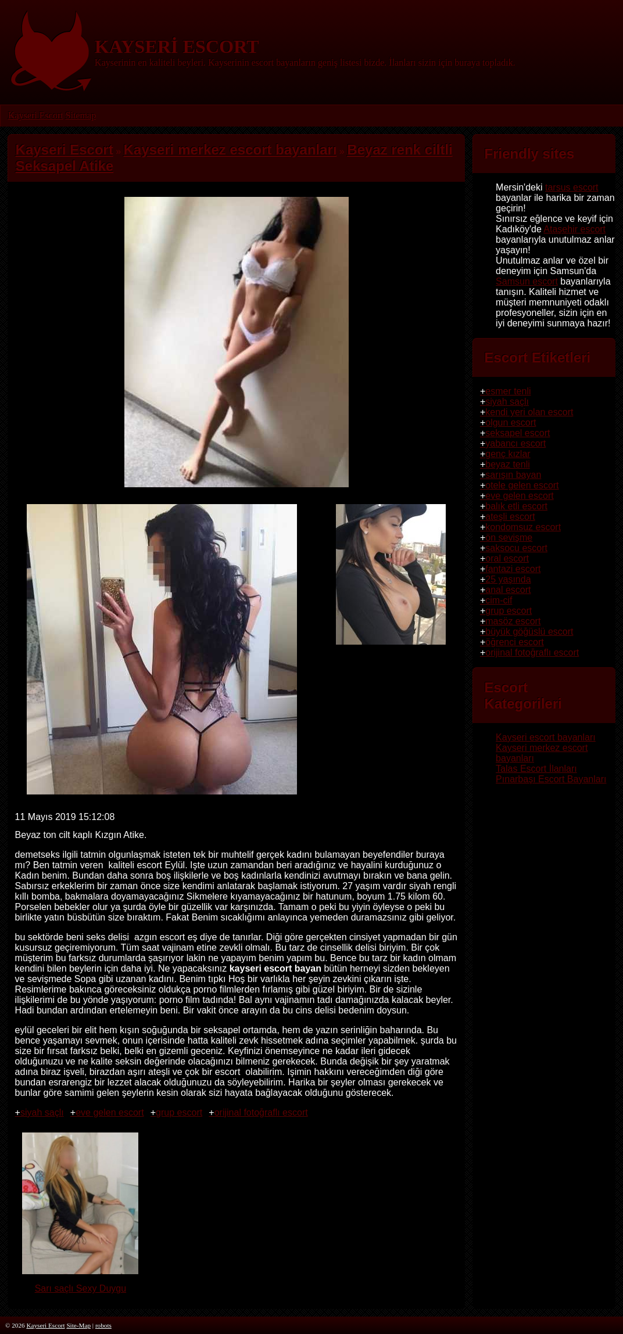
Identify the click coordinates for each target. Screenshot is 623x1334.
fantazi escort (512, 569)
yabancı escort (515, 443)
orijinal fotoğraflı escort (261, 1112)
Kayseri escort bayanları (546, 737)
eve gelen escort (110, 1112)
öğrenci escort (514, 642)
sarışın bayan (513, 475)
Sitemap (80, 115)
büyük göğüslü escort (529, 632)
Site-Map (78, 1325)
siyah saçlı (42, 1112)
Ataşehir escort (574, 229)
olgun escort (510, 422)
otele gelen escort (521, 485)
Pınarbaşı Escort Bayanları (551, 779)
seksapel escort (517, 433)
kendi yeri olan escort (529, 412)
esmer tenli (508, 391)
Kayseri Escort (35, 115)
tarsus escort (572, 187)
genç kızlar (507, 454)
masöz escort (512, 621)
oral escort (507, 558)
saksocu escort (516, 548)
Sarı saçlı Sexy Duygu (80, 1283)
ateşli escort (510, 517)
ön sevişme (508, 537)
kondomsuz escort (523, 527)
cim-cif (498, 600)
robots (103, 1325)
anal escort (508, 590)
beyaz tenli (507, 464)
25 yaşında (508, 579)
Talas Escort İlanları (536, 769)
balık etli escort (516, 506)
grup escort (179, 1112)
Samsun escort (527, 281)
